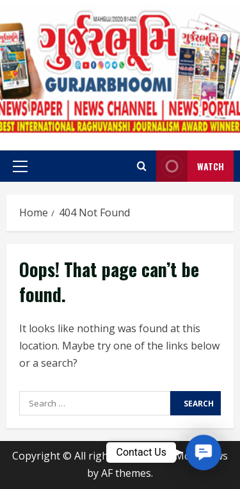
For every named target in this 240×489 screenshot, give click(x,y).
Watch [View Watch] (190, 166)
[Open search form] (142, 166)
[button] (20, 166)
